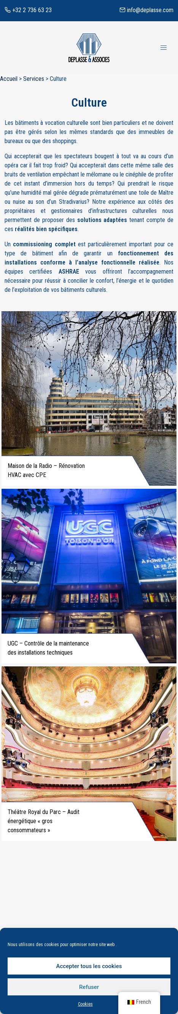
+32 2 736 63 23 (28, 10)
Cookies (85, 1004)
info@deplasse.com (146, 10)
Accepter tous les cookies (89, 966)
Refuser (89, 987)
